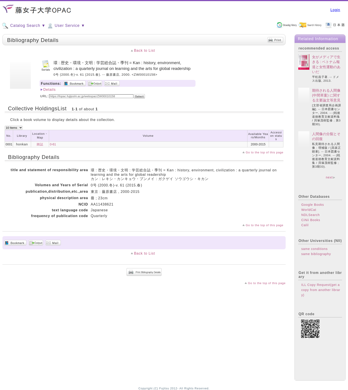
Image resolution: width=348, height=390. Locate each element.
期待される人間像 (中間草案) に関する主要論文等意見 (326, 95)
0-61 (53, 144)
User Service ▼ (66, 25)
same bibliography (316, 254)
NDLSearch (310, 215)
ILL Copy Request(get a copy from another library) (320, 290)
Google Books (312, 204)
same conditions (314, 249)
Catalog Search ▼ (23, 25)
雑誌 (40, 144)
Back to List (144, 50)
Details (49, 89)
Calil (304, 225)
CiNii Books (310, 220)
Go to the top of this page (264, 152)
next (329, 177)
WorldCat (308, 210)
